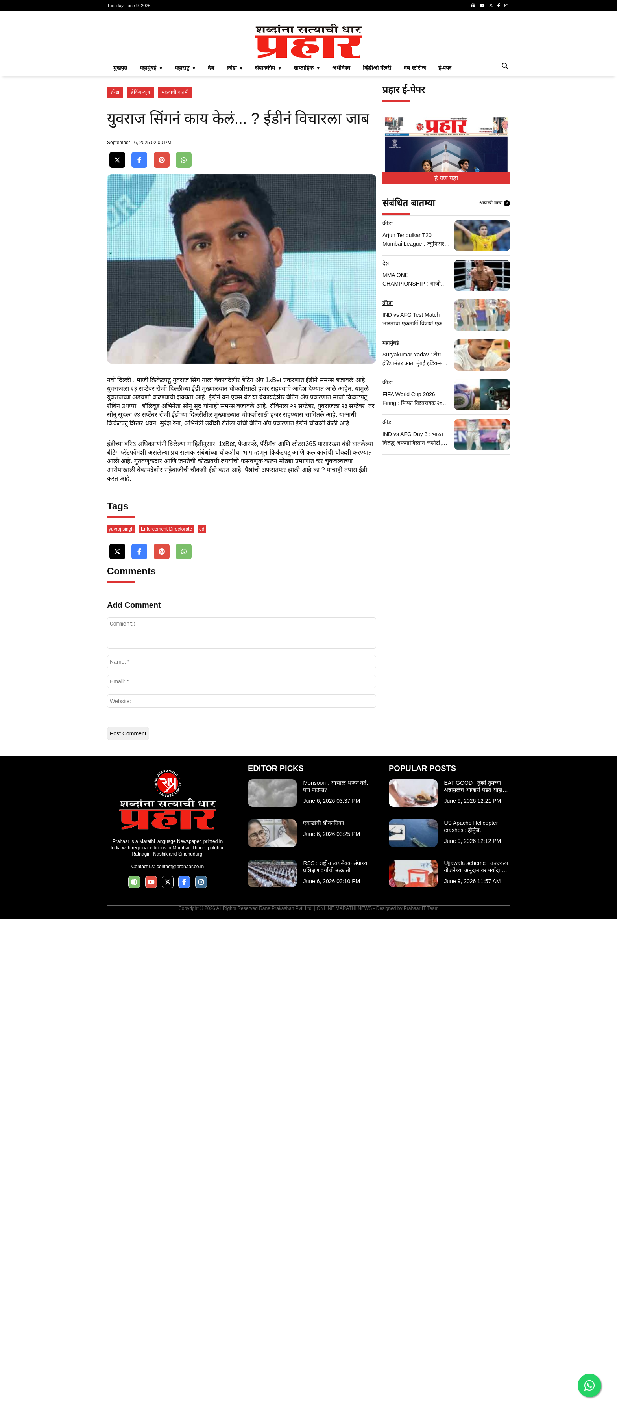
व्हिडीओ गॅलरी (377, 178)
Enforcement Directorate (166, 1023)
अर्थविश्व (341, 178)
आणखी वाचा (494, 313)
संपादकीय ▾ (268, 178)
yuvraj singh (121, 1023)
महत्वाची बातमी (175, 202)
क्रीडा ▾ (235, 178)
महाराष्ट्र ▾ (185, 178)
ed (201, 1023)
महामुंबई (390, 453)
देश (211, 178)
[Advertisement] (308, 72)
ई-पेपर (445, 178)
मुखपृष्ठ (120, 178)
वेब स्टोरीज (415, 178)
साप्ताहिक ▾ (307, 178)
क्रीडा (115, 202)
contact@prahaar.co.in (180, 1360)
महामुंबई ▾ (151, 178)
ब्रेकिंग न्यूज (140, 202)
